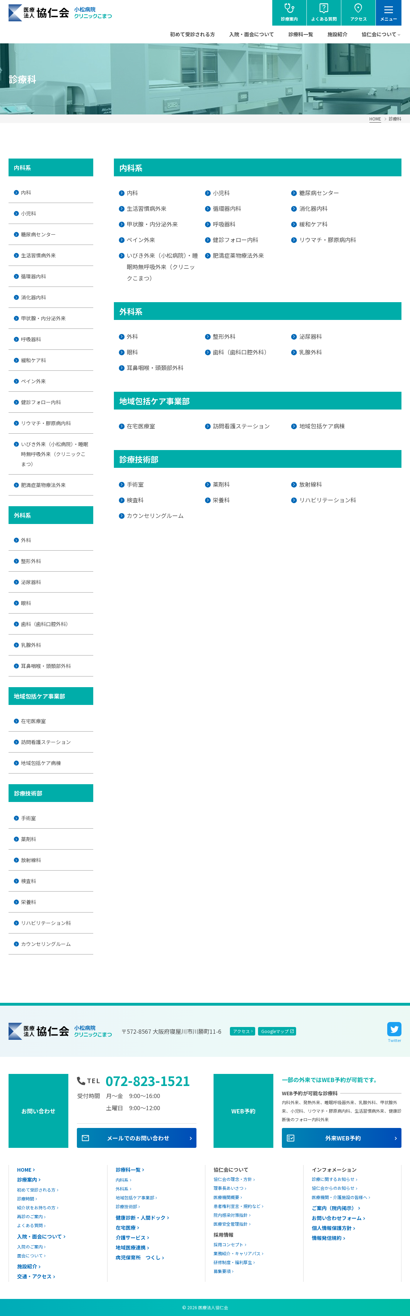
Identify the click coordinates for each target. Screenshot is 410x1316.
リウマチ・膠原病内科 (46, 423)
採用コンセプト (228, 1244)
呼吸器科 (31, 339)
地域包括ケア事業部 (135, 1197)
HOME (375, 119)
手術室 (28, 818)
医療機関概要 (226, 1197)
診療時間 (25, 1198)
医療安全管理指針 (231, 1224)
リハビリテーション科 (46, 922)
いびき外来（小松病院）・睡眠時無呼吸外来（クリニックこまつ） (54, 453)
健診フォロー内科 (41, 402)
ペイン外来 (33, 381)
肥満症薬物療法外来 (43, 484)
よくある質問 (30, 1225)
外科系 (122, 1189)
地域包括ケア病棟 (41, 762)
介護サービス (131, 1237)
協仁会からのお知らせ (333, 1188)
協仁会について (379, 34)
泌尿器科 (31, 581)
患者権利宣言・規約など (237, 1206)
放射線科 (31, 859)
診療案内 (27, 1179)
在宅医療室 (33, 720)
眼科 (26, 602)
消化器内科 (33, 297)
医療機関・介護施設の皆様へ (339, 1197)
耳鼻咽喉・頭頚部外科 (46, 665)
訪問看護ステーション (46, 741)
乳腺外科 (31, 644)
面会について (30, 1255)
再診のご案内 (30, 1216)
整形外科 (31, 561)
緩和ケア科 (33, 360)
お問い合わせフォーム (337, 1217)
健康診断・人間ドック (140, 1217)
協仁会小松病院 (60, 12)
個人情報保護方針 (332, 1227)
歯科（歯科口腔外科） (46, 623)
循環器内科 (33, 276)
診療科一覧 (300, 34)
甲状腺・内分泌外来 (43, 318)
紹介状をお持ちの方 (36, 1207)
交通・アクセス (34, 1276)
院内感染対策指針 (231, 1215)
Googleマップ (275, 1031)
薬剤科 (28, 838)
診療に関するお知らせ (333, 1179)
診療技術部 (126, 1206)
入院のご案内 (30, 1246)
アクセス (241, 1031)
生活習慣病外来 (38, 255)
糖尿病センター (38, 234)
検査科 (28, 880)
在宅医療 (126, 1227)
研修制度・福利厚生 (233, 1262)
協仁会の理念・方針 (233, 1179)
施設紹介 (337, 34)
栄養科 (28, 901)
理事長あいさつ (228, 1188)
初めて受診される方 (192, 34)
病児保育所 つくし (138, 1257)
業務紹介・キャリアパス (237, 1253)
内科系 (122, 1180)
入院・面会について (251, 34)
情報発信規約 (327, 1237)
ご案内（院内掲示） (334, 1207)
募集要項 (222, 1271)
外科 (26, 540)
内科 (26, 192)
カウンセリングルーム (46, 943)
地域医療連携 (131, 1247)
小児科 (28, 213)
